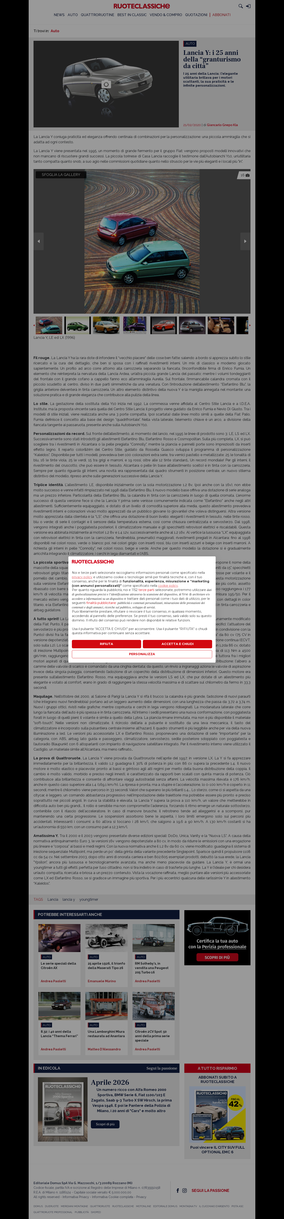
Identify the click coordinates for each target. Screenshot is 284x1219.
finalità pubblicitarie (101, 603)
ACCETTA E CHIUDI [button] (178, 644)
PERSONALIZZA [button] (142, 654)
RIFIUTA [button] (106, 644)
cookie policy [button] (168, 586)
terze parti (146, 590)
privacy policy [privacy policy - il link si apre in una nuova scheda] (82, 577)
